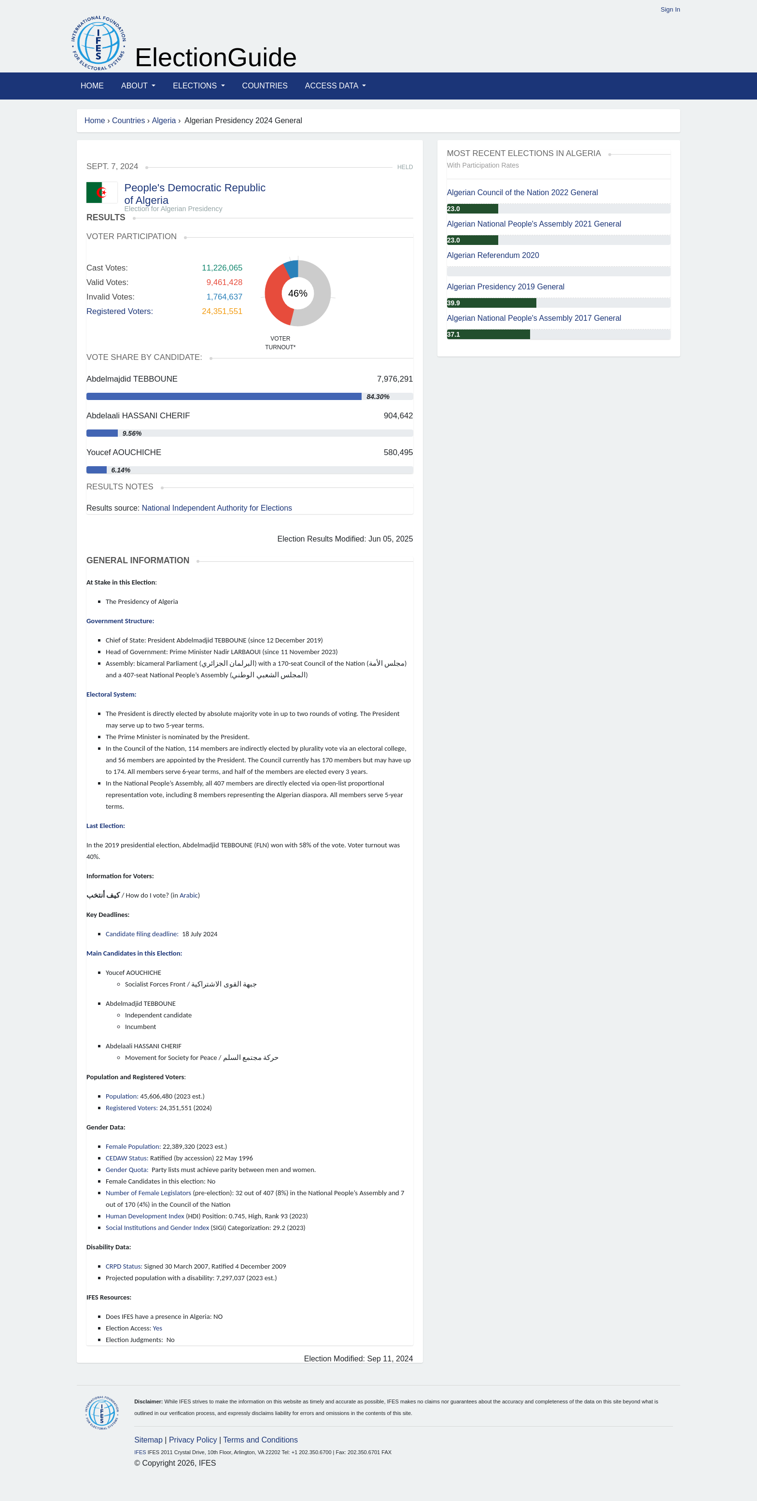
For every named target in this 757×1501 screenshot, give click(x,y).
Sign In (670, 9)
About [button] (135, 86)
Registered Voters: (119, 311)
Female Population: (133, 1146)
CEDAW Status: (127, 1158)
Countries (265, 86)
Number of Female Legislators (148, 1192)
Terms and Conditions (260, 1440)
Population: (122, 1096)
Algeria (164, 120)
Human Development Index (145, 1216)
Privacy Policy (193, 1440)
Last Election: (105, 825)
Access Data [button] (332, 86)
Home (92, 86)
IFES (140, 1452)
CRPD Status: (124, 1266)
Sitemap (148, 1440)
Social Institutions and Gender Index (157, 1227)
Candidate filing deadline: (143, 933)
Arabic (189, 895)
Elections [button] (196, 86)
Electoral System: (111, 694)
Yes (157, 1328)
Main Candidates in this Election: (134, 953)
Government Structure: (120, 620)
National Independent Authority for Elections (217, 508)
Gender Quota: (127, 1169)
